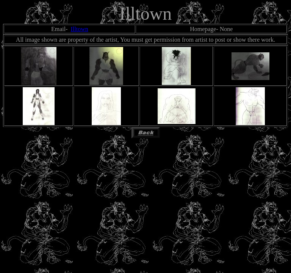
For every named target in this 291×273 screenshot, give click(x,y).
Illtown (79, 29)
